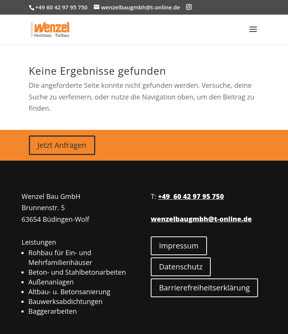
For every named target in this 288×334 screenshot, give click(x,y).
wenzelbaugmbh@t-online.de (201, 218)
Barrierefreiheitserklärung (204, 288)
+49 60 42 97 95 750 (191, 196)
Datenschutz (180, 267)
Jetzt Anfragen (62, 145)
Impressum (179, 246)
